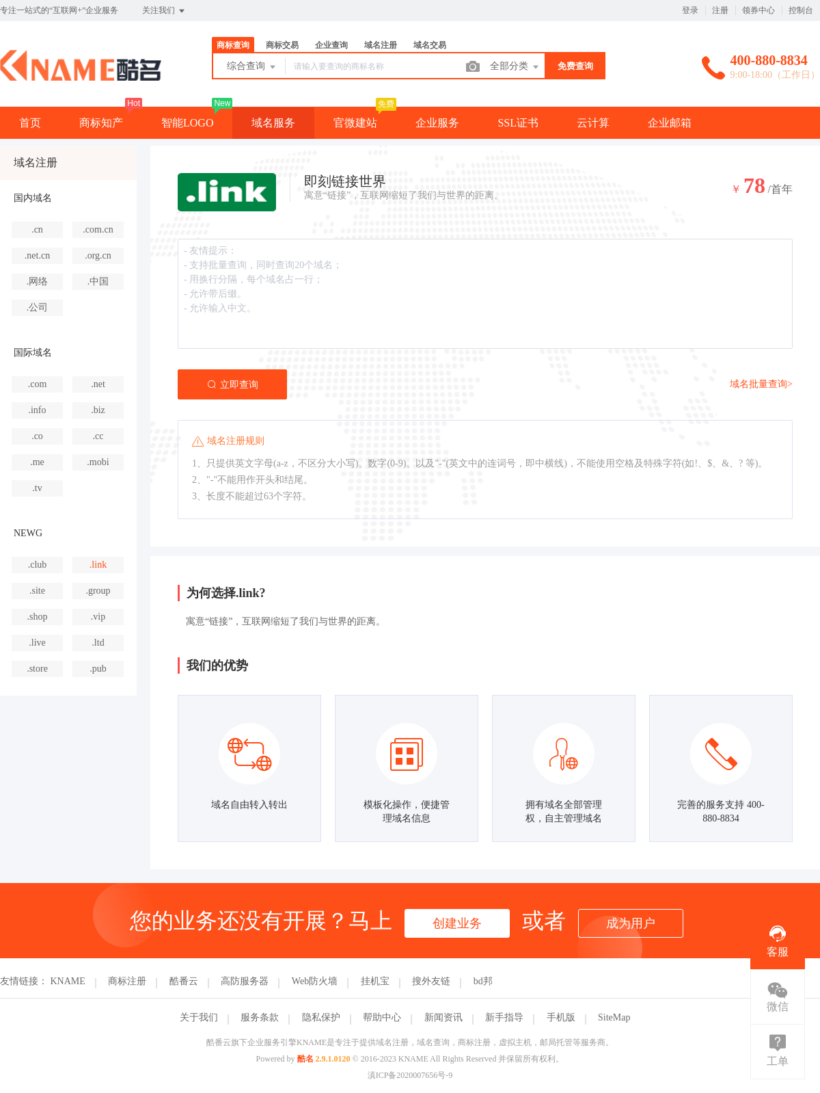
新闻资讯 (443, 1017)
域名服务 (273, 123)
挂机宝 (375, 981)
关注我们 (164, 11)
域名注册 (380, 45)
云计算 (593, 123)
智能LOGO (187, 123)
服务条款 (260, 1017)
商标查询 (233, 45)
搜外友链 (431, 981)
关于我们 (199, 1017)
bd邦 (483, 981)
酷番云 (183, 981)
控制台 (801, 10)
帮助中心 (382, 1017)
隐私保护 (321, 1017)
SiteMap (614, 1017)
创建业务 (457, 923)
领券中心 (758, 10)
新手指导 (504, 1017)
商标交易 (282, 45)
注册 (720, 10)
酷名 (305, 1059)
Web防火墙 (315, 981)
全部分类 (515, 67)
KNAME (68, 981)
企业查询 (331, 45)
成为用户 (630, 923)
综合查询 (252, 67)
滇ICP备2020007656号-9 (410, 1075)
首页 (30, 123)
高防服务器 (245, 981)
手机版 (561, 1017)
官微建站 (355, 123)
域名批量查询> (761, 384)
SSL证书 (517, 123)
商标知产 (101, 123)
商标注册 (127, 981)
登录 (690, 10)
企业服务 (437, 123)
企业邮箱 (670, 123)
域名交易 (429, 45)
